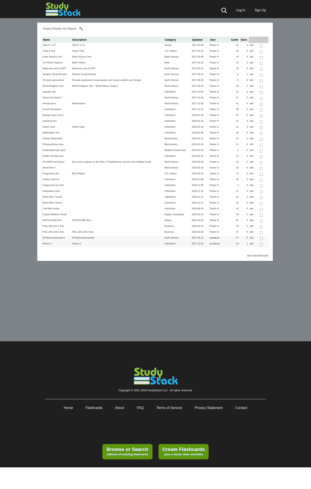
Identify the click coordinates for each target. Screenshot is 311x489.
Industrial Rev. (50, 121)
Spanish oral (49, 91)
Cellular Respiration (53, 138)
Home (47, 28)
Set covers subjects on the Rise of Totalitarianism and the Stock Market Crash (111, 161)
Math (167, 62)
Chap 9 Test (49, 51)
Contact (241, 408)
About (119, 408)
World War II (49, 167)
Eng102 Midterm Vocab (55, 214)
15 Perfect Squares (52, 62)
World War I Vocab (52, 197)
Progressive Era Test (53, 185)
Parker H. (214, 45)
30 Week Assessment (54, 237)
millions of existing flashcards (127, 451)
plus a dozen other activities (183, 451)
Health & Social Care (175, 150)
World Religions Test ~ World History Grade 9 (95, 86)
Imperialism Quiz (51, 191)
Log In (240, 10)
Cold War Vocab (51, 208)
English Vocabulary (174, 214)
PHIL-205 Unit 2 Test (53, 232)
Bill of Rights (78, 173)
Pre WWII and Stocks (54, 161)
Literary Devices (51, 179)
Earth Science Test (52, 56)
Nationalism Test (51, 132)
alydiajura (215, 237)
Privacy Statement (209, 408)
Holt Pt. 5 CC (49, 45)
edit (251, 45)
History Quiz (49, 126)
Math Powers (79, 62)
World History (171, 86)
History (168, 45)
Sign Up (260, 10)
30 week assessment (53, 80)
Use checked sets (257, 255)
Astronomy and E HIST (54, 68)
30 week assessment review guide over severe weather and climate (106, 80)
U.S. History (171, 51)
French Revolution (52, 109)
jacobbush (215, 243)
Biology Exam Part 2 (53, 115)
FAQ (140, 408)
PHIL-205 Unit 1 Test (53, 226)
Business (169, 226)
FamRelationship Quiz (54, 150)
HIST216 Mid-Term (52, 220)
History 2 (47, 243)
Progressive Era (51, 173)
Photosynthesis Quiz (53, 144)
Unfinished (170, 91)
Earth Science (172, 56)
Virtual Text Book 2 (52, 97)
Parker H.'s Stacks (64, 28)
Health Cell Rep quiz (53, 156)
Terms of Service (169, 408)
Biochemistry (171, 138)
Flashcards (94, 408)
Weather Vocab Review (55, 74)
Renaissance (49, 103)
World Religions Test (53, 86)
